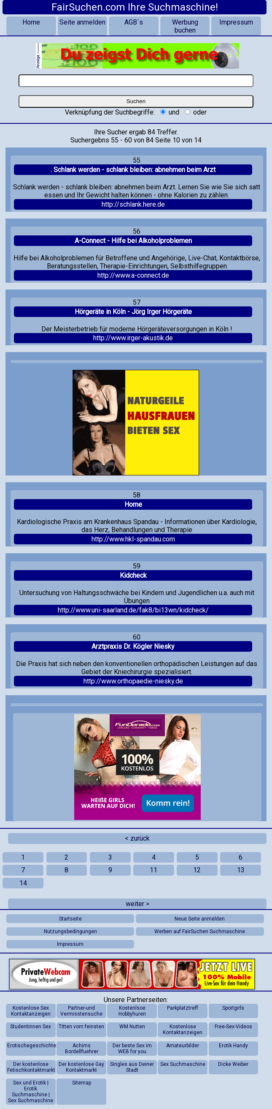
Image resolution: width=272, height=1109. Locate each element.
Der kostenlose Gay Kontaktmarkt (81, 1067)
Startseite (70, 919)
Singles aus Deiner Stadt (132, 1067)
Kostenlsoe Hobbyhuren (132, 1011)
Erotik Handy (233, 1046)
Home (31, 22)
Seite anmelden (82, 22)
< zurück (137, 838)
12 (197, 870)
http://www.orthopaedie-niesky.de (133, 681)
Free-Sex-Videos (233, 1027)
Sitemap (81, 1083)
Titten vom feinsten (81, 1027)
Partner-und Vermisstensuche (81, 1011)
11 (153, 870)
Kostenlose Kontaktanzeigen (182, 1029)
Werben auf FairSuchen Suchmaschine (199, 931)
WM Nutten (132, 1027)
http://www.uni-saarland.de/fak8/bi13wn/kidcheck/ (133, 610)
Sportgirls (233, 1008)
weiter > (137, 904)
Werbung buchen (185, 26)
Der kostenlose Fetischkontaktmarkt (31, 1067)
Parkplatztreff (182, 1008)
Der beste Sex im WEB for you (132, 1048)
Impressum (236, 22)
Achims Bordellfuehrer (81, 1048)
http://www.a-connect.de (133, 275)
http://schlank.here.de (133, 204)
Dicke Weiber (233, 1064)
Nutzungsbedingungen (70, 931)
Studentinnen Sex (30, 1027)
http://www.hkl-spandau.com (133, 539)
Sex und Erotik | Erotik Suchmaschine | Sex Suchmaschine (30, 1092)
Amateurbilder (182, 1046)
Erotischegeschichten (31, 1046)
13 (241, 870)
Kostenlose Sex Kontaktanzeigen (31, 1011)
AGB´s (133, 22)
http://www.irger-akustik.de (133, 338)
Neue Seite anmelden (200, 919)
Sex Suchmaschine (182, 1064)
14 (23, 883)
